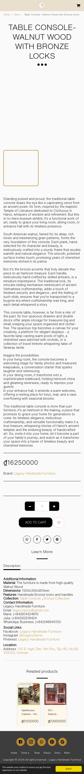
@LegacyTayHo (31, 635)
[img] (29, 694)
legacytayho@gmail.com (31, 610)
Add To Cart (35, 522)
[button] (5, 5)
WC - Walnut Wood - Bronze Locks (52, 712)
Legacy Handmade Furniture (34, 473)
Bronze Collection (56, 598)
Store (17, 14)
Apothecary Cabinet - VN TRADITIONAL (30, 712)
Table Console (30, 598)
